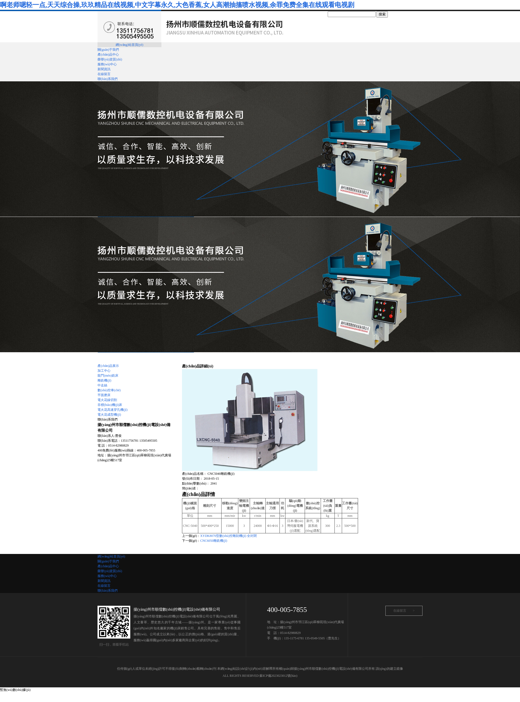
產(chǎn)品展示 (108, 366)
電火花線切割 (107, 400)
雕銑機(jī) (104, 380)
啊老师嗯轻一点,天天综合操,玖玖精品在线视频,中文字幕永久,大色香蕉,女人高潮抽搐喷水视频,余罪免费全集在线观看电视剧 (177, 4)
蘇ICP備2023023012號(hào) (278, 676)
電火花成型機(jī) (109, 414)
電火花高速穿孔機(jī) (113, 410)
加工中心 (104, 371)
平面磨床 (104, 395)
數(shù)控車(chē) (109, 390)
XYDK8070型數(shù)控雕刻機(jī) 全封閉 (228, 536)
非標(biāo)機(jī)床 (110, 405)
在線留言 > (404, 611)
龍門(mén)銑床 (108, 375)
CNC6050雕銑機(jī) (213, 541)
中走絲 (102, 385)
